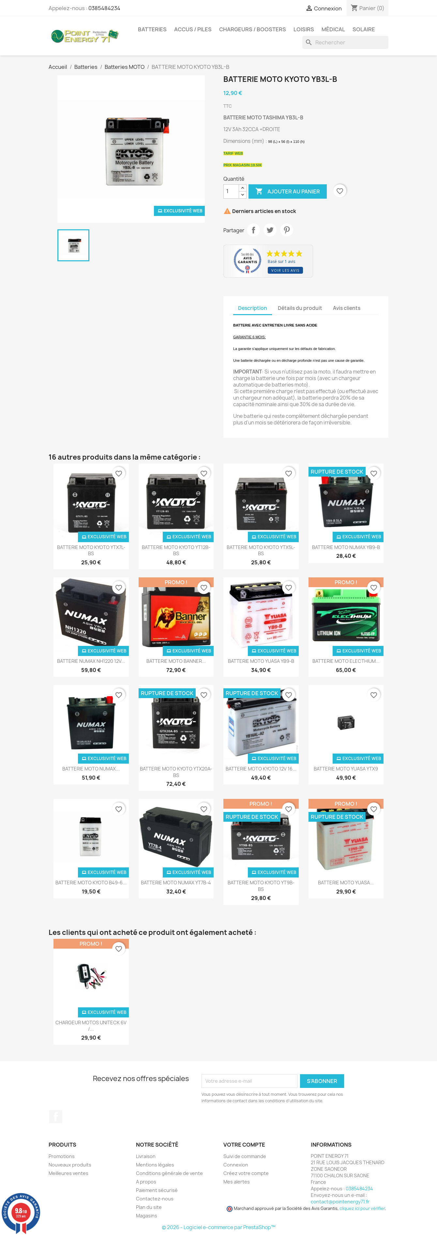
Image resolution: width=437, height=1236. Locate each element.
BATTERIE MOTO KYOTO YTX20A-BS (176, 772)
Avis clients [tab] (346, 308)
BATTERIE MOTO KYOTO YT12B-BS (176, 550)
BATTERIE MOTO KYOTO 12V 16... (261, 769)
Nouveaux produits (70, 1165)
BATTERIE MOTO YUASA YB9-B (261, 661)
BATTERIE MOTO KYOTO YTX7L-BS (91, 550)
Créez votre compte (246, 1173)
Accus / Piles (193, 29)
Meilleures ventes (68, 1173)
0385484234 (104, 8)
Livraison (146, 1156)
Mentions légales (155, 1165)
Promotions (62, 1156)
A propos (146, 1182)
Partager (253, 230)
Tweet (270, 230)
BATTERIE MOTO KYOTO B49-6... (91, 882)
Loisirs (304, 29)
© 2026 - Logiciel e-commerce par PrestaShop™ (219, 1227)
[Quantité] (231, 191)
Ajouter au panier (287, 191)
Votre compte (244, 1144)
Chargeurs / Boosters (252, 29)
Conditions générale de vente (169, 1173)
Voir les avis (285, 270)
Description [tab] (252, 308)
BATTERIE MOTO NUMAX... (91, 769)
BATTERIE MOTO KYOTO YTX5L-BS (261, 550)
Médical (333, 29)
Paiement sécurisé (157, 1190)
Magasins (146, 1216)
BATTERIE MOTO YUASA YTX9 (346, 769)
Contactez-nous (154, 1199)
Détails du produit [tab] (300, 308)
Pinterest (286, 230)
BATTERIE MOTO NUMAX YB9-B (346, 547)
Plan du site (149, 1207)
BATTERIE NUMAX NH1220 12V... (91, 661)
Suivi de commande (244, 1156)
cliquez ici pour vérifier (362, 1208)
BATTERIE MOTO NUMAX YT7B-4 (176, 882)
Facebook (55, 1116)
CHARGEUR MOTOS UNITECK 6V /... (91, 1025)
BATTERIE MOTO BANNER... (176, 661)
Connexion (235, 1165)
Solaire (364, 29)
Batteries (152, 29)
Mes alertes (236, 1182)
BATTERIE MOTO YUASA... (346, 882)
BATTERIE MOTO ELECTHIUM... (346, 661)
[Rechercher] (345, 42)
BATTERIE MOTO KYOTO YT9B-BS (261, 885)
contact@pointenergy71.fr (340, 1201)
